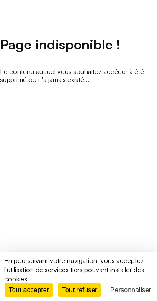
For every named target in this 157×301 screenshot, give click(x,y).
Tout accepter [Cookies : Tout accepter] (29, 289)
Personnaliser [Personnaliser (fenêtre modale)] (130, 289)
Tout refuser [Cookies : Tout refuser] (79, 289)
